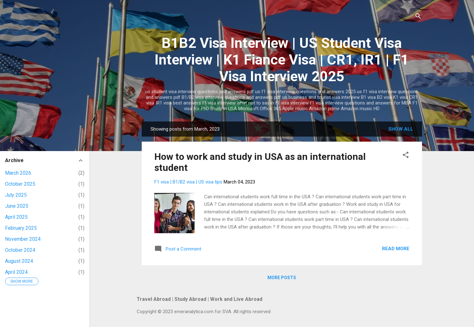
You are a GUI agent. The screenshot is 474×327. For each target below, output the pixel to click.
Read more (395, 248)
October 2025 (20, 184)
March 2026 (18, 173)
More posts (281, 277)
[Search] (418, 17)
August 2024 (19, 261)
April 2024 (16, 272)
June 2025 (16, 206)
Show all (400, 129)
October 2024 (20, 250)
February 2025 (21, 228)
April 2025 (16, 217)
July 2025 (16, 195)
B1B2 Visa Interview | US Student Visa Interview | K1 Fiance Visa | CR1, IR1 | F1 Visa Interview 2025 (282, 60)
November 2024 (23, 239)
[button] (405, 156)
